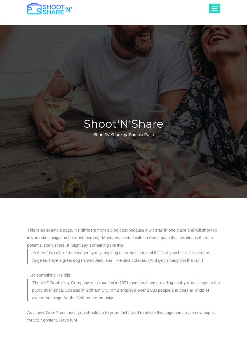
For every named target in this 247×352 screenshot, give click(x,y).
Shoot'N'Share (107, 135)
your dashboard (124, 312)
